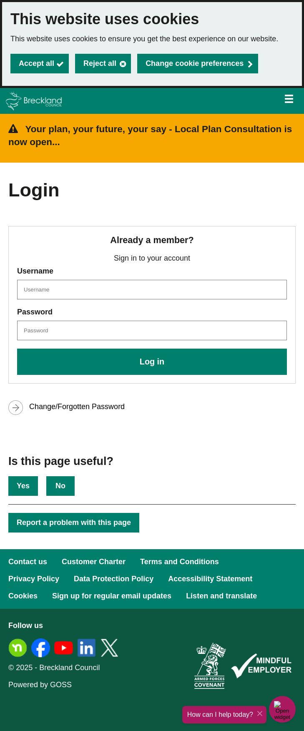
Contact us (27, 562)
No (60, 486)
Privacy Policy (33, 579)
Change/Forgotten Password (77, 406)
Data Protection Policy (113, 579)
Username (35, 271)
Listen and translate (221, 596)
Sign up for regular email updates (111, 596)
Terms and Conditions (179, 562)
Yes (23, 486)
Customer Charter (94, 562)
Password (35, 312)
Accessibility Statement (210, 579)
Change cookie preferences (195, 63)
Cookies (23, 596)
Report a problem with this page (74, 522)
